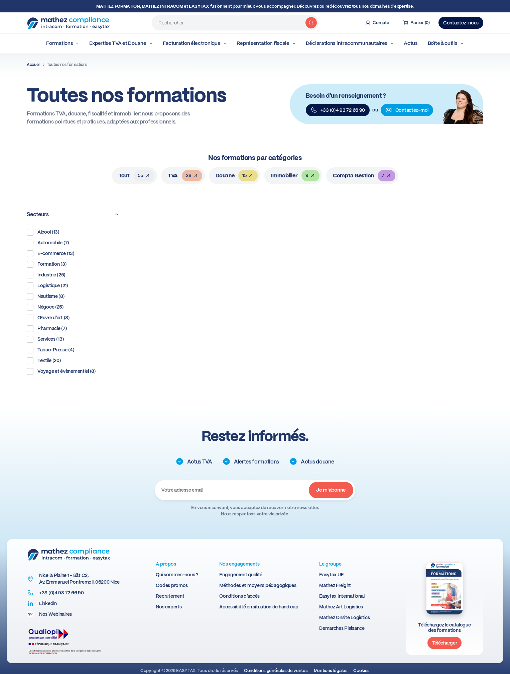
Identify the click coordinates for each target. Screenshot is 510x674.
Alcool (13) (43, 232)
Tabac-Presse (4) (51, 350)
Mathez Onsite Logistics (344, 617)
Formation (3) (47, 264)
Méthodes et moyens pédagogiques (257, 585)
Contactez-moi (406, 110)
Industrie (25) (46, 275)
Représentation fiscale (266, 43)
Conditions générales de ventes (275, 670)
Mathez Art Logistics (341, 607)
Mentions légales (331, 670)
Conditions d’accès (239, 596)
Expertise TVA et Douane (120, 43)
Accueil (33, 64)
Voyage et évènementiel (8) (61, 371)
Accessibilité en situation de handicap (258, 607)
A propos (166, 564)
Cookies (361, 670)
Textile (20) (44, 360)
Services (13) (45, 339)
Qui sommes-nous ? (177, 575)
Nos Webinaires (55, 614)
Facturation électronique (195, 43)
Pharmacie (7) (47, 328)
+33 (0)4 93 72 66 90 (337, 110)
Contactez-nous (461, 23)
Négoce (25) (45, 307)
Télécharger (444, 643)
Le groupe (330, 564)
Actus (411, 43)
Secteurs (74, 214)
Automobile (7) (48, 243)
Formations (62, 43)
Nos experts (168, 607)
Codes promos (172, 585)
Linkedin (48, 603)
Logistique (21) (47, 285)
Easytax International (341, 596)
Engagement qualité (240, 575)
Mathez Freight (335, 585)
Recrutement (170, 596)
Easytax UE (331, 575)
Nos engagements (239, 564)
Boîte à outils (446, 43)
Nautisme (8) (46, 296)
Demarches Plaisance (342, 628)
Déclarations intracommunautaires (350, 43)
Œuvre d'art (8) (48, 318)
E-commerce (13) (51, 253)
